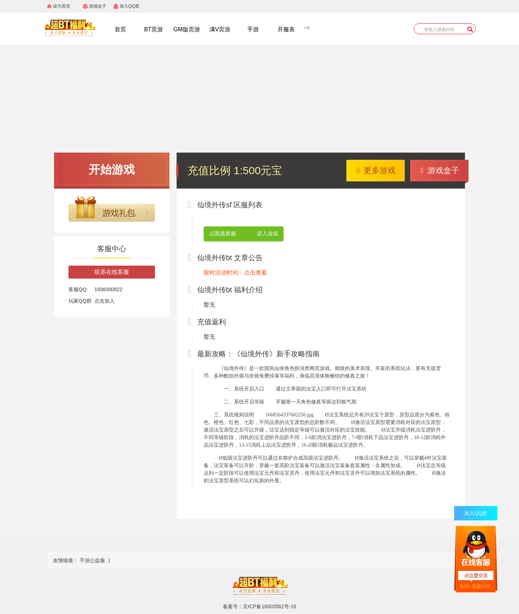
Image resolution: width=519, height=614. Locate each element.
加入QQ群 (129, 6)
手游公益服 (92, 560)
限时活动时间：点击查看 (235, 273)
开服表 (286, 29)
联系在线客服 (111, 272)
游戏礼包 (111, 209)
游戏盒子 (97, 6)
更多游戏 (376, 170)
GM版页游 (186, 29)
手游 (253, 29)
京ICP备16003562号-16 (269, 606)
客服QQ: (78, 289)
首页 (120, 29)
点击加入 (104, 301)
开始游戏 (112, 169)
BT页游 (153, 29)
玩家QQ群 (80, 301)
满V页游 (220, 29)
